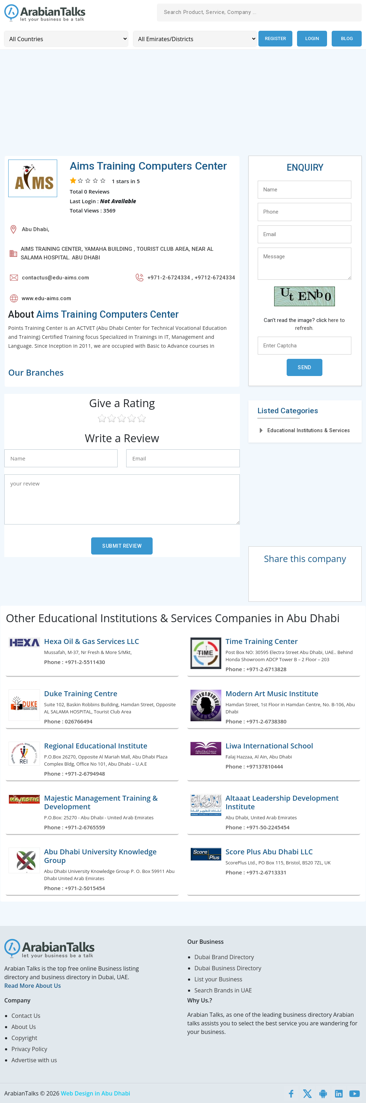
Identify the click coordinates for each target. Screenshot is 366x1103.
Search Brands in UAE (223, 990)
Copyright (24, 1037)
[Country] (65, 38)
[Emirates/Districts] (193, 38)
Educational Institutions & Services (308, 430)
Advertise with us (34, 1060)
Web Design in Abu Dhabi (95, 1093)
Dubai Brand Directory (224, 957)
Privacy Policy (29, 1049)
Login (312, 38)
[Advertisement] (183, 105)
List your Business (218, 979)
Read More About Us (32, 985)
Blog (347, 38)
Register (274, 38)
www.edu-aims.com (46, 298)
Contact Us (25, 1015)
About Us (23, 1026)
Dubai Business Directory (227, 968)
